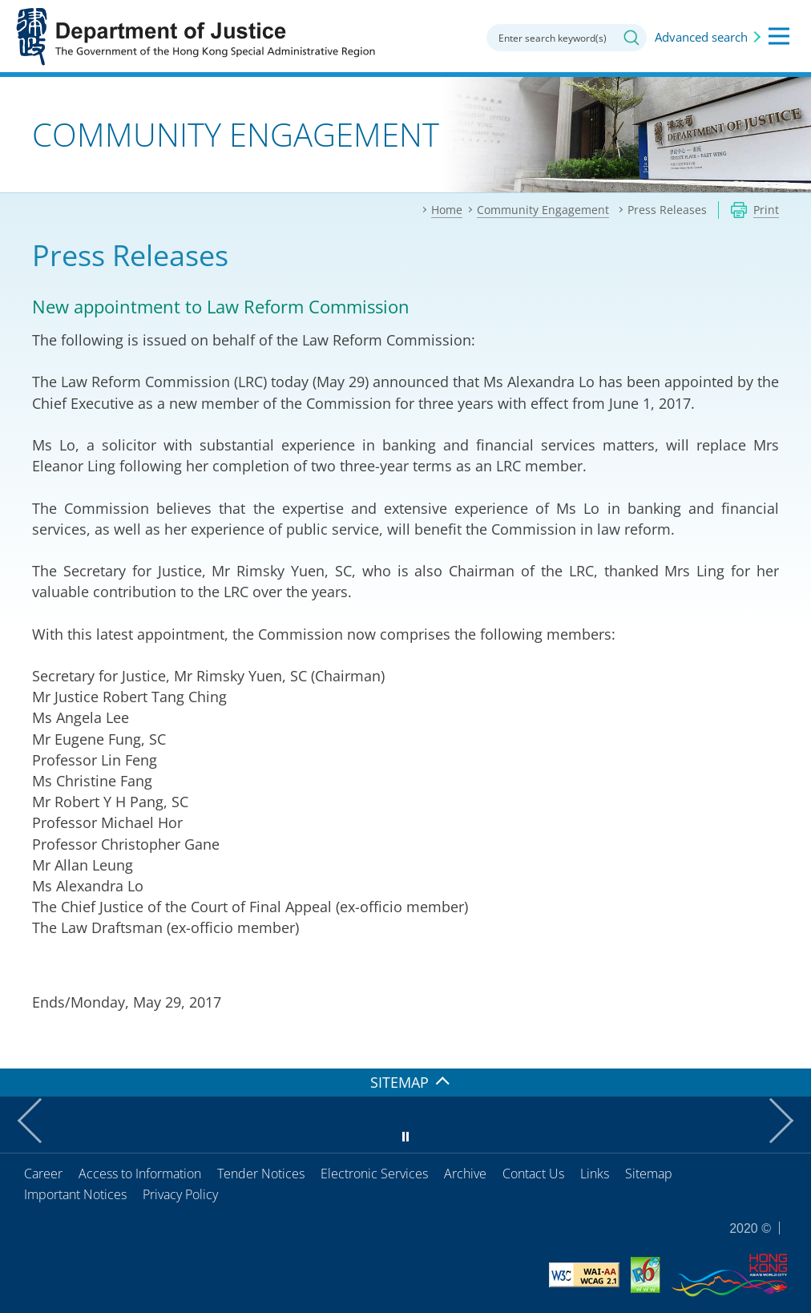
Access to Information (140, 1173)
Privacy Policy (180, 1194)
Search (631, 37)
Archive (465, 1173)
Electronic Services (374, 1173)
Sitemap (648, 1173)
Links (594, 1173)
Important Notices (75, 1194)
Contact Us (533, 1173)
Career (43, 1173)
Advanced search (701, 37)
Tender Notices (261, 1173)
